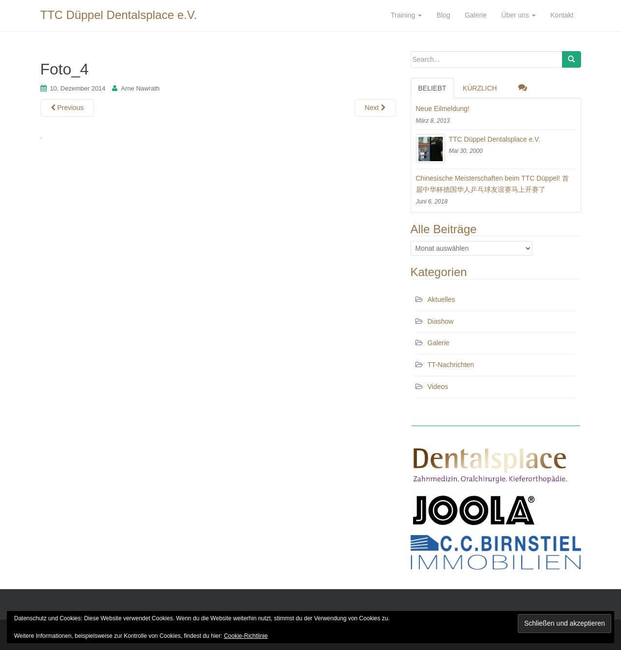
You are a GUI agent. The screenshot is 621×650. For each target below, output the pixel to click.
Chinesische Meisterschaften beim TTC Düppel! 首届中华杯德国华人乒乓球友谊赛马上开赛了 (492, 184)
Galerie (439, 343)
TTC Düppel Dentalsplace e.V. (118, 14)
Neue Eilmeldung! (443, 108)
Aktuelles (441, 299)
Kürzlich (480, 88)
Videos (438, 386)
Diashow (441, 321)
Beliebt (432, 88)
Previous (67, 107)
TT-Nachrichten (451, 365)
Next (375, 107)
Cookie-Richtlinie (246, 635)
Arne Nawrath (140, 88)
